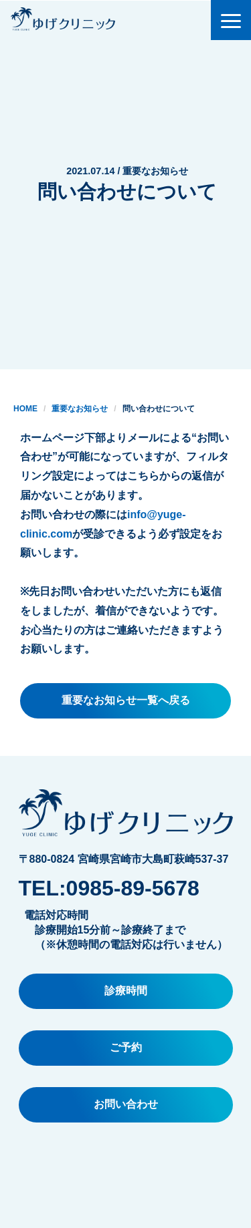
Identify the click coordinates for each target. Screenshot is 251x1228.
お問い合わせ (126, 1104)
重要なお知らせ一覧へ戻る (126, 700)
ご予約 (126, 1047)
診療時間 (125, 990)
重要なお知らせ (80, 408)
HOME (25, 408)
